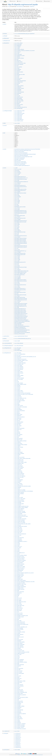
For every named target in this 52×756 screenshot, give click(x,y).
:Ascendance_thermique (19, 400)
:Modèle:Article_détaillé (19, 110)
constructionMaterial (7, 343)
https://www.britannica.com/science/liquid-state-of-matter (23, 156)
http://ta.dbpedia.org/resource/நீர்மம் (20, 288)
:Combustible (17, 502)
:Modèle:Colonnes (18, 114)
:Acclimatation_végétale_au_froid (21, 360)
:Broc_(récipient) (18, 434)
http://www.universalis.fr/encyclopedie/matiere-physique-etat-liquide (25, 154)
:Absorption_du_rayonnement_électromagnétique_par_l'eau (25, 356)
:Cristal (16, 53)
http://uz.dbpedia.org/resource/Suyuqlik (20, 298)
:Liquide (17, 123)
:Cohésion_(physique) (19, 49)
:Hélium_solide (18, 717)
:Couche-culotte (18, 528)
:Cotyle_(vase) (18, 527)
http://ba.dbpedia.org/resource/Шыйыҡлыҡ (21, 181)
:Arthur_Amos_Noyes (19, 399)
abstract (4, 24)
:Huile (16, 699)
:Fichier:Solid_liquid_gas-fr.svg (20, 107)
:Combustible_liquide (19, 503)
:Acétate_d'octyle (18, 371)
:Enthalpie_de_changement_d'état (21, 615)
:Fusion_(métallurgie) (19, 659)
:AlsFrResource (17, 739)
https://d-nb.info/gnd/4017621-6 (19, 322)
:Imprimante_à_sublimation (20, 723)
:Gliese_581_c (18, 678)
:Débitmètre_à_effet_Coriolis (20, 584)
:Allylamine (17, 386)
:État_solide (17, 102)
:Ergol (16, 619)
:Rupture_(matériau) (18, 85)
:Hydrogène (17, 704)
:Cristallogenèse (18, 540)
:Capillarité (17, 46)
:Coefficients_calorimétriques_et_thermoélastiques (23, 491)
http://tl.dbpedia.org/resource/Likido (20, 292)
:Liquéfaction (17, 69)
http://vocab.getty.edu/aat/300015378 (20, 328)
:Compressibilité (18, 513)
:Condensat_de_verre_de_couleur (21, 516)
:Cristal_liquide (18, 54)
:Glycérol (17, 679)
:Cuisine (17, 545)
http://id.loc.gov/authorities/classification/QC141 (21, 326)
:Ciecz (16, 263)
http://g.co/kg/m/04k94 (17, 323)
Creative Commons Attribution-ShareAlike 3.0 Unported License (35, 754)
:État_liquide (17, 352)
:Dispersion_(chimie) (19, 574)
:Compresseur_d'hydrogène (20, 512)
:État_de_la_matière (18, 100)
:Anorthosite (17, 395)
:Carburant (17, 449)
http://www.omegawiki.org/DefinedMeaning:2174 (22, 165)
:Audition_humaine (18, 405)
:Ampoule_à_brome (18, 391)
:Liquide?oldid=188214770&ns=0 (21, 336)
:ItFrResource (17, 742)
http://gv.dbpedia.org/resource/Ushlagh (20, 211)
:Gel (16, 674)
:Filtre (16, 638)
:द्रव (16, 248)
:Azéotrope (17, 408)
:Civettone (17, 482)
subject (4, 123)
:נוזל (16, 214)
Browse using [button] (13, 1)
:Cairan (16, 223)
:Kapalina (17, 191)
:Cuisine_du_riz (18, 546)
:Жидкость (17, 269)
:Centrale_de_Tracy (18, 459)
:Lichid (16, 268)
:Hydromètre (17, 711)
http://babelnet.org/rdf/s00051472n (19, 327)
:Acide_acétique (18, 365)
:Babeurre (17, 413)
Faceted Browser (39, 1)
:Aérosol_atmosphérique (19, 410)
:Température (17, 90)
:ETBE (16, 595)
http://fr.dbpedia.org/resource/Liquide (23, 4)
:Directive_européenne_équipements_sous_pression (24, 572)
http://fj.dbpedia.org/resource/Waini (19, 206)
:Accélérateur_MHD (18, 364)
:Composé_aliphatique (19, 508)
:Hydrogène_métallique (19, 706)
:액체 (16, 233)
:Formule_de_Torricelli (19, 650)
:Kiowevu (17, 287)
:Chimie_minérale (18, 468)
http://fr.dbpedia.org (20, 6)
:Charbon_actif (18, 464)
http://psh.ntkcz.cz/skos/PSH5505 (19, 164)
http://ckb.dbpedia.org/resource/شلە (20, 190)
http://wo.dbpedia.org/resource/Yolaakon (20, 303)
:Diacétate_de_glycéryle (19, 557)
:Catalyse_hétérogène (19, 453)
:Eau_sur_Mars (18, 604)
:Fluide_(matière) (18, 61)
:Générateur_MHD (18, 689)
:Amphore (17, 389)
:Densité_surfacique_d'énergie (20, 555)
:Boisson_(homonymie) (19, 428)
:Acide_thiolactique (18, 369)
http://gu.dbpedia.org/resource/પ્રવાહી (20, 210)
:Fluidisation (17, 648)
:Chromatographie (18, 479)
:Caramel (17, 448)
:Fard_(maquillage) (18, 628)
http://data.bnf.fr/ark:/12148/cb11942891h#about (22, 321)
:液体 (16, 228)
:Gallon (16, 663)
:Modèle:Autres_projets (19, 113)
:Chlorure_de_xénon (18, 477)
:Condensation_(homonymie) (20, 518)
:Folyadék (17, 219)
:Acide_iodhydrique (18, 366)
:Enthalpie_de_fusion (19, 616)
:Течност (17, 184)
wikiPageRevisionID (6, 40)
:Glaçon (17, 677)
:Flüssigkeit (17, 172)
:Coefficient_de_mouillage (19, 489)
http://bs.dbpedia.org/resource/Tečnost (20, 186)
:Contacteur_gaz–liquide (19, 521)
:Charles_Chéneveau (19, 467)
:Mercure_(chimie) (18, 104)
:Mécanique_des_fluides (19, 74)
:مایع (16, 204)
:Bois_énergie (17, 425)
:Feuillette (17, 633)
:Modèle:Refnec (18, 118)
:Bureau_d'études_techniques (20, 440)
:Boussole (17, 433)
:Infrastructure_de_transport (20, 728)
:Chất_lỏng (17, 301)
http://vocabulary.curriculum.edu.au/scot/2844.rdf (22, 332)
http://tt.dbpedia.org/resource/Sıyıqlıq (20, 294)
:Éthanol (17, 103)
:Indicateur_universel (19, 727)
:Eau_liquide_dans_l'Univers (20, 601)
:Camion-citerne (18, 443)
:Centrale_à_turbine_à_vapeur (20, 462)
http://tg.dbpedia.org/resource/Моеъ (20, 289)
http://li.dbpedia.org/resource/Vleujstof (20, 238)
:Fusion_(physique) (18, 64)
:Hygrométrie (17, 716)
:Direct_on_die (18, 571)
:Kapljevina (17, 278)
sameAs (4, 167)
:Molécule (17, 70)
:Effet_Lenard (17, 606)
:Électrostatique (18, 98)
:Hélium (16, 68)
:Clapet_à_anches (18, 484)
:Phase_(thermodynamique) (20, 80)
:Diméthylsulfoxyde (18, 570)
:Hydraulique (17, 703)
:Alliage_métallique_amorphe (20, 384)
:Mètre (16, 73)
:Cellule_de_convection (19, 457)
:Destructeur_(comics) (19, 556)
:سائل (16, 175)
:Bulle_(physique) (18, 438)
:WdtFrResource (17, 747)
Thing (9, 6)
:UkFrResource (17, 734)
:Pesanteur (17, 79)
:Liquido (17, 174)
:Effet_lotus (17, 60)
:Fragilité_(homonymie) (19, 653)
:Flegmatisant (17, 640)
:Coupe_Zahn (17, 532)
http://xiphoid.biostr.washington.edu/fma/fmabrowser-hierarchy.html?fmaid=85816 (27, 149)
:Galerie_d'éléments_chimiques (20, 662)
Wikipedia (19, 754)
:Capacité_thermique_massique (20, 444)
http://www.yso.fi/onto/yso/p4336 (19, 333)
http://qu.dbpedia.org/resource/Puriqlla (20, 267)
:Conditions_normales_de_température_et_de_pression (24, 50)
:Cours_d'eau (17, 535)
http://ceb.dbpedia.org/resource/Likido (20, 189)
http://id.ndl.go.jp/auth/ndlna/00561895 (20, 331)
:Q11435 (16, 170)
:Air (16, 380)
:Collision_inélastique (19, 493)
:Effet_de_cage (18, 609)
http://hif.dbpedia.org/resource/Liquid (20, 318)
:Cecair (17, 249)
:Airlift (16, 381)
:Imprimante (17, 722)
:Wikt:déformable (18, 108)
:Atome (16, 403)
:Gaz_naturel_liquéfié (19, 673)
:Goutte (16, 683)
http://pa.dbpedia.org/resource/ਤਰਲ (20, 262)
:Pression (17, 83)
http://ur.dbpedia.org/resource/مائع (19, 297)
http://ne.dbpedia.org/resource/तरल (19, 253)
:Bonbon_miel (17, 429)
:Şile (16, 234)
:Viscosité (17, 95)
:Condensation (18, 517)
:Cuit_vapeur (17, 547)
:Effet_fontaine (18, 610)
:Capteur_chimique (18, 447)
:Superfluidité (17, 89)
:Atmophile (17, 401)
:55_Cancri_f (17, 355)
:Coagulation (17, 487)
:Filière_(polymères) (18, 634)
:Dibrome (17, 56)
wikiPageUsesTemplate (7, 110)
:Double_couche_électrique (20, 580)
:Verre (16, 94)
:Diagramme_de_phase (19, 55)
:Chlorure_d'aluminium (19, 473)
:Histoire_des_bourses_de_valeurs (21, 697)
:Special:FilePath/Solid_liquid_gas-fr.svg (22, 338)
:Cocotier (17, 488)
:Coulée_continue (18, 530)
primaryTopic (5, 749)
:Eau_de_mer (17, 599)
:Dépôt (16, 590)
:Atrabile (17, 404)
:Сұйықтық (17, 230)
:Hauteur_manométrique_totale (20, 692)
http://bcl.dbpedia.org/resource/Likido (20, 311)
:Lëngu (16, 282)
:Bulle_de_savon (18, 439)
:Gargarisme (17, 665)
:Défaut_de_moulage (19, 585)
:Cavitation (17, 454)
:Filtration (17, 635)
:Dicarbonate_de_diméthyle (20, 560)
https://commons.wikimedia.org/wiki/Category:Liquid (22, 150)
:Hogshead (17, 698)
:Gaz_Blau (17, 669)
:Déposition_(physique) (19, 589)
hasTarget (5, 733)
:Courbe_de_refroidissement (20, 533)
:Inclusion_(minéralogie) (19, 726)
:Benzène (17, 420)
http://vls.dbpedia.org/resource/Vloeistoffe (21, 316)
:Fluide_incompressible (19, 644)
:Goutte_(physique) (18, 343)
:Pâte (16, 84)
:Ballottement (17, 45)
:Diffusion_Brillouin (18, 565)
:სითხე (16, 229)
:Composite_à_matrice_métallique (21, 507)
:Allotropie (17, 385)
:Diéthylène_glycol (18, 579)
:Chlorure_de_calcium (19, 474)
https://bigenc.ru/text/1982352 (19, 159)
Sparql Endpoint (47, 1)
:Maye (16, 180)
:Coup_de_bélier (18, 531)
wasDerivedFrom (6, 336)
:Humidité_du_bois (18, 702)
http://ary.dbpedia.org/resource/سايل (20, 308)
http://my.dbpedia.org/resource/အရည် (20, 250)
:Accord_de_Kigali (18, 361)
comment (5, 125)
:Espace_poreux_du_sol (19, 621)
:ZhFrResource (17, 743)
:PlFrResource (17, 744)
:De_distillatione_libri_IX (19, 552)
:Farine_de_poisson (18, 629)
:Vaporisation (17, 93)
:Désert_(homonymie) (19, 591)
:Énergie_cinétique (18, 99)
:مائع (16, 264)
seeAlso (4, 149)
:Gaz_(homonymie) (18, 668)
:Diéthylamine (17, 577)
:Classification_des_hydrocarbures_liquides (22, 486)
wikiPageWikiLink (6, 352)
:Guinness (17, 687)
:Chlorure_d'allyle (18, 472)
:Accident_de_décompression (20, 359)
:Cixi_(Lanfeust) (18, 483)
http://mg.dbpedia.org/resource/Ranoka (20, 243)
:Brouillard (17, 435)
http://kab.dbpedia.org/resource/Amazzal (20, 313)
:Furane (17, 655)
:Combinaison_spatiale (19, 501)
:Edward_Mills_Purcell (19, 605)
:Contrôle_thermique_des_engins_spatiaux (22, 523)
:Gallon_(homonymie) (19, 664)
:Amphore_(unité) (18, 390)
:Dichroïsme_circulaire (19, 561)
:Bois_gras (17, 424)
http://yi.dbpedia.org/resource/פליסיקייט (20, 306)
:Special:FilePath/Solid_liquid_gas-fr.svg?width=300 (24, 33)
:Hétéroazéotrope (18, 718)
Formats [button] (19, 1)
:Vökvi (16, 225)
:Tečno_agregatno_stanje (19, 273)
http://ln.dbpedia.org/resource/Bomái (20, 239)
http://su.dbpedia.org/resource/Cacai (20, 284)
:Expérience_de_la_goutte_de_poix (21, 624)
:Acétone (17, 374)
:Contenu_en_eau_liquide (19, 522)
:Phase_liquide (18, 350)
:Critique (17, 542)
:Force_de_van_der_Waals (20, 63)
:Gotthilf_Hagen (18, 682)
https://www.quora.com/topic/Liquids (20, 161)
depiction (4, 338)
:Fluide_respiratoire (18, 645)
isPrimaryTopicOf (6, 340)
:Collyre (16, 496)
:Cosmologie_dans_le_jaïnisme (20, 526)
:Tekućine (17, 216)
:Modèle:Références (18, 119)
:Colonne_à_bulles (18, 497)
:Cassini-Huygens (18, 452)
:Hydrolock (17, 708)
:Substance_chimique (19, 88)
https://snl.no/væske (17, 160)
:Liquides (17, 349)
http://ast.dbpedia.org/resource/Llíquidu (20, 179)
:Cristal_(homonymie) (19, 537)
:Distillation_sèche (18, 576)
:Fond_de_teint (18, 649)
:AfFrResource (17, 738)
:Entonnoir (17, 618)
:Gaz (16, 65)
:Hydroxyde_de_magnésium (20, 713)
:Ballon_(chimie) (18, 414)
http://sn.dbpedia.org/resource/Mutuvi (20, 279)
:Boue (16, 430)
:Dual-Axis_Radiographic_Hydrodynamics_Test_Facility (24, 581)
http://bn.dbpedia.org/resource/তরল (20, 185)
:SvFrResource (17, 733)
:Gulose (17, 688)
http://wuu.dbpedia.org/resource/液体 (20, 304)
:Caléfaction (17, 442)
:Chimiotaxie (17, 469)
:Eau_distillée (17, 600)
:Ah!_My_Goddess (18, 379)
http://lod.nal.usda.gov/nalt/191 (19, 151)
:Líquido (17, 200)
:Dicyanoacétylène (18, 562)
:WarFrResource (17, 737)
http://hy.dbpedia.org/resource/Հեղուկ (20, 220)
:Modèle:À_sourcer (18, 120)
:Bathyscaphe (17, 418)
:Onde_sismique (18, 78)
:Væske (17, 195)
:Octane (17, 75)
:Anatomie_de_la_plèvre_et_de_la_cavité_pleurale (23, 394)
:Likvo (16, 199)
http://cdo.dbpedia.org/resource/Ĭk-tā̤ (20, 312)
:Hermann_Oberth (18, 693)
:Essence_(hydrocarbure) (19, 623)
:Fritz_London (17, 654)
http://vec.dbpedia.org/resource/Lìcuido (20, 299)
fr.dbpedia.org (32, 6)
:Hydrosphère (17, 712)
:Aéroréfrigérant (18, 409)
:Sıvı (16, 293)
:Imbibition (17, 721)
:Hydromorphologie (18, 709)
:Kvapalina (17, 277)
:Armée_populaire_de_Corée (20, 398)
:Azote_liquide (17, 44)
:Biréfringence (17, 423)
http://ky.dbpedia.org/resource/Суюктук (20, 235)
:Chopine (17, 478)
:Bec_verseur (17, 419)
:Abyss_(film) (17, 357)
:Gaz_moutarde (18, 672)
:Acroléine (17, 370)
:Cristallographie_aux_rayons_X (20, 541)
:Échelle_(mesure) (18, 97)
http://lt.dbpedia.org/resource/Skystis (20, 240)
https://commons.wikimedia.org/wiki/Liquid (21, 155)
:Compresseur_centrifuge (19, 511)
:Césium (17, 550)
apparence (5, 731)
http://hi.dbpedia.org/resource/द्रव (19, 215)
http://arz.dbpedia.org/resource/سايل (20, 176)
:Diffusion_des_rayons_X (19, 567)
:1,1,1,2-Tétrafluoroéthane (19, 354)
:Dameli (16, 551)
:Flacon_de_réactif (18, 639)
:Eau (16, 59)
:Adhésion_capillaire (18, 375)
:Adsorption (17, 376)
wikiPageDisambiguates (7, 345)
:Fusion (16, 658)
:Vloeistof (17, 171)
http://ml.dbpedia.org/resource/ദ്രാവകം (20, 245)
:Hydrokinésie (17, 707)
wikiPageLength (6, 38)
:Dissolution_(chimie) (19, 575)
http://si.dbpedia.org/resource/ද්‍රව (19, 274)
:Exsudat (17, 625)
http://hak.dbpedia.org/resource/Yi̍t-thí (20, 213)
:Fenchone (17, 630)
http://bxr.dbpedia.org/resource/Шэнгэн (20, 317)
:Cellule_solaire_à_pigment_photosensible (22, 458)
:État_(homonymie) (18, 345)
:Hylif (16, 194)
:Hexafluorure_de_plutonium (20, 694)
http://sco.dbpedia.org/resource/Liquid (20, 272)
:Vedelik (17, 201)
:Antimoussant (18, 396)
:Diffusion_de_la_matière (19, 566)
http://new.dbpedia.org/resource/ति (19, 254)
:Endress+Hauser (18, 614)
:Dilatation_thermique (19, 58)
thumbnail (5, 33)
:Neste (16, 205)
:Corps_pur (17, 51)
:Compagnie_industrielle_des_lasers (21, 506)
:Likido (17, 302)
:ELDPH (17, 594)
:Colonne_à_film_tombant (19, 498)
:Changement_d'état (18, 463)
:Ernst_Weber (17, 620)
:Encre (16, 611)
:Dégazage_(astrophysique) (20, 586)
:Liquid (15, 167)
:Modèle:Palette (18, 115)
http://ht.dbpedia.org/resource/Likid (19, 218)
